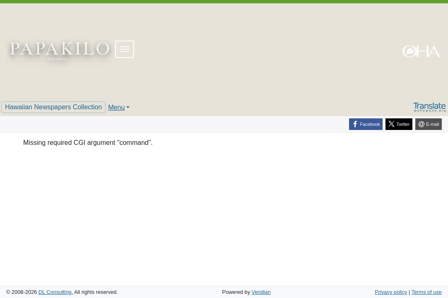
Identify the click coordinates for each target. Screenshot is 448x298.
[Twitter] (398, 124)
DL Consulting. (56, 292)
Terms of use (427, 292)
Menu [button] (116, 107)
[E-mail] (428, 124)
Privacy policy (391, 292)
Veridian (261, 292)
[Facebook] (366, 124)
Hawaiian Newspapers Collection (53, 107)
